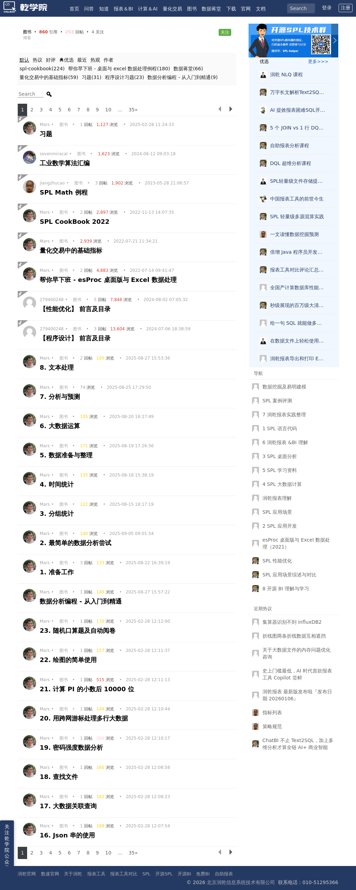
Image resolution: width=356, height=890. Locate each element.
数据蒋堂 (211, 8)
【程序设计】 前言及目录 (76, 338)
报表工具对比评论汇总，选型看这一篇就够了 (299, 270)
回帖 (87, 124)
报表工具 (96, 873)
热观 (95, 60)
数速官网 (50, 873)
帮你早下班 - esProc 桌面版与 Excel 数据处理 (109, 279)
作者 (108, 60)
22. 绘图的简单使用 (69, 659)
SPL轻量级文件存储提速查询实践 (299, 181)
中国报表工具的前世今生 (297, 199)
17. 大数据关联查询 (69, 806)
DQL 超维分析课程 (290, 163)
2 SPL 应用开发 (279, 526)
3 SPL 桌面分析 (279, 456)
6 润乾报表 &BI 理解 (285, 442)
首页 (74, 8)
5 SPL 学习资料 (279, 470)
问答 (89, 8)
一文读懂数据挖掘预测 (294, 234)
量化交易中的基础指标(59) (48, 77)
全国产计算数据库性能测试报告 (299, 287)
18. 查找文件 (60, 776)
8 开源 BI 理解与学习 (285, 588)
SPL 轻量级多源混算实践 (297, 216)
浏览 (107, 124)
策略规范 (272, 726)
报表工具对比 (123, 873)
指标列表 (272, 712)
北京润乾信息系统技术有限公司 (241, 882)
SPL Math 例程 (65, 192)
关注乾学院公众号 (7, 847)
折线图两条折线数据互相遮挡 (294, 636)
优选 (66, 60)
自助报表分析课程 (289, 145)
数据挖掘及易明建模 (284, 386)
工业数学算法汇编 (66, 163)
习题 (47, 133)
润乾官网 (27, 873)
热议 (37, 60)
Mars (45, 124)
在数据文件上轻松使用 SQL (299, 341)
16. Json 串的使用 (68, 835)
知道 (104, 8)
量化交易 (172, 8)
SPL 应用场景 (277, 512)
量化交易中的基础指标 (72, 250)
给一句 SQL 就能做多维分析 (299, 323)
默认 (24, 60)
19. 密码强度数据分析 (72, 747)
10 (108, 109)
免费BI (203, 873)
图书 (192, 8)
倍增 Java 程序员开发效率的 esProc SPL (299, 252)
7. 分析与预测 (61, 396)
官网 (246, 8)
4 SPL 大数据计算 (282, 484)
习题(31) (92, 77)
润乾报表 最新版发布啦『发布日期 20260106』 (297, 695)
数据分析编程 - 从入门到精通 (82, 601)
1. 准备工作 (58, 572)
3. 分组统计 (58, 513)
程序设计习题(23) (124, 77)
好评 (51, 60)
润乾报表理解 (277, 498)
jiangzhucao (52, 183)
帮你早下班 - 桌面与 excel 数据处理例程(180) (119, 68)
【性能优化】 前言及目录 (76, 309)
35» (133, 109)
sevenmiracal (53, 153)
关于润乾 (73, 873)
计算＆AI (147, 8)
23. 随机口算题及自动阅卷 (79, 630)
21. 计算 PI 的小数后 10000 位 (88, 689)
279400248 (52, 299)
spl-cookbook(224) (42, 68)
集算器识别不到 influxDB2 (292, 622)
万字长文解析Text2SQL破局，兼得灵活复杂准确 (299, 92)
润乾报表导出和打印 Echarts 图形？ (299, 358)
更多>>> (318, 61)
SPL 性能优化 (277, 561)
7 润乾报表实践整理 (284, 414)
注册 (345, 7)
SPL (146, 873)
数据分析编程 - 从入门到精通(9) (182, 77)
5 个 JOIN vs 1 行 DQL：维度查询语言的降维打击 (299, 128)
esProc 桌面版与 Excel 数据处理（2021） (296, 543)
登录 (327, 7)
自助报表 (224, 873)
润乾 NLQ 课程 (286, 74)
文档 (261, 8)
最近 (82, 60)
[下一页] (230, 110)
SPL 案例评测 (277, 400)
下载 (231, 8)
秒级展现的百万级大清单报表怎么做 (299, 305)
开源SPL (163, 873)
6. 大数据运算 (61, 426)
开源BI (184, 873)
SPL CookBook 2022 (76, 221)
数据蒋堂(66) (188, 68)
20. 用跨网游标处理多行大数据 (85, 718)
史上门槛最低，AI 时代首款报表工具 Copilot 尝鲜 (297, 674)
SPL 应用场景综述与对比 (289, 574)
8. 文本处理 (58, 367)
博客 (27, 38)
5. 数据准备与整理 (67, 455)
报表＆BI (123, 8)
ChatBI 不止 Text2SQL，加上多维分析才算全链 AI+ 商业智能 (297, 744)
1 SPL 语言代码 (279, 428)
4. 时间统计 (58, 484)
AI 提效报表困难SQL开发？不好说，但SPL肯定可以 (299, 110)
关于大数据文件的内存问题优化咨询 (296, 653)
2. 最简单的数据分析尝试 (76, 542)
